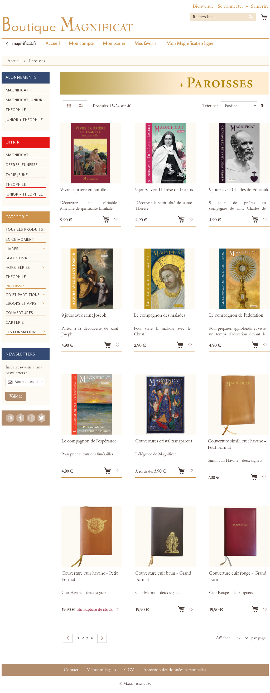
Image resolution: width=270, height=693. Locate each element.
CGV (129, 669)
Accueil (52, 44)
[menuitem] (17, 90)
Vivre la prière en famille (83, 190)
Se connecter (230, 6)
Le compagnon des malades (159, 315)
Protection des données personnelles (174, 669)
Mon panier (114, 44)
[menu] (26, 107)
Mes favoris (145, 44)
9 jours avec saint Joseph (83, 315)
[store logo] (67, 24)
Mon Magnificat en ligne (189, 44)
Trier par (210, 105)
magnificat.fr (24, 44)
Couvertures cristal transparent (163, 441)
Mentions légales (101, 669)
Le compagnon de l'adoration (236, 315)
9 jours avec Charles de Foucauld (239, 190)
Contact (71, 669)
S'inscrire (260, 6)
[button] (116, 219)
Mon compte (81, 44)
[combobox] (223, 17)
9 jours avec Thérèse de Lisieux (164, 190)
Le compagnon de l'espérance (89, 441)
